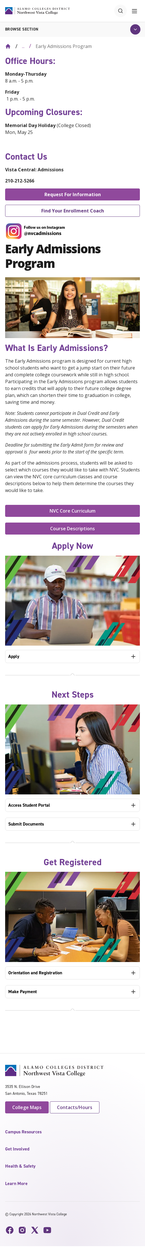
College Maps (27, 1107)
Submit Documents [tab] (26, 824)
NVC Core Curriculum (72, 511)
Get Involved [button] (17, 1149)
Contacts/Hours (74, 1107)
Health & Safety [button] (20, 1166)
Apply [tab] (13, 656)
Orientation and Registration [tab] (35, 973)
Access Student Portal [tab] (29, 805)
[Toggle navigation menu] (134, 10)
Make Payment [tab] (22, 992)
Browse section (21, 29)
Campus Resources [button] (23, 1132)
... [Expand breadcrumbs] (23, 46)
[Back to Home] (8, 46)
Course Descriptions (72, 528)
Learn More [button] (16, 1183)
